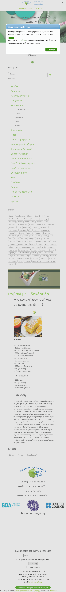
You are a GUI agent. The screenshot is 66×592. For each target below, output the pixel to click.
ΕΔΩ (11, 37)
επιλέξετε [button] (22, 40)
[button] (51, 49)
